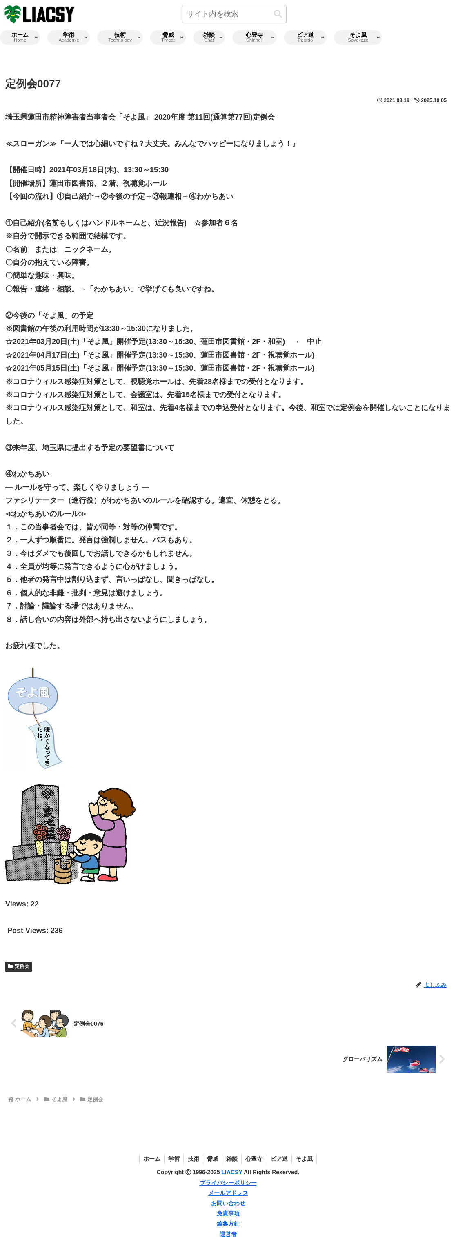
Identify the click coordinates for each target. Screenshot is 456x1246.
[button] (278, 14)
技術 (192, 1158)
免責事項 (228, 1213)
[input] (234, 14)
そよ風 (306, 1158)
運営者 (228, 1234)
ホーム (149, 1158)
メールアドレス (228, 1193)
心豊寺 (255, 1158)
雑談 (232, 1158)
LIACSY (232, 1172)
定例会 (18, 966)
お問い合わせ (228, 1203)
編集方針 (228, 1223)
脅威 (212, 1158)
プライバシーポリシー (228, 1182)
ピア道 (280, 1158)
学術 (172, 1158)
